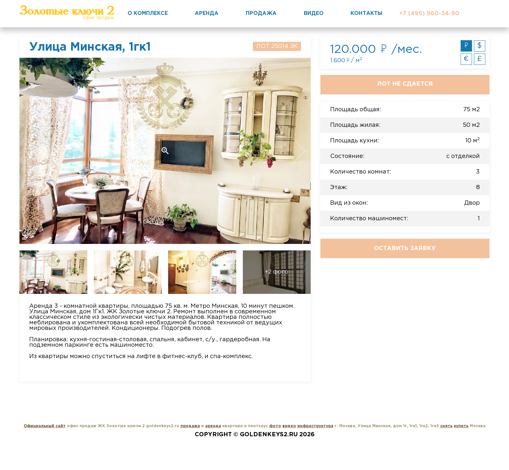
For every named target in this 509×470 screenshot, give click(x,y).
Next (281, 151)
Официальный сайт (45, 426)
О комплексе (148, 13)
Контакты (366, 13)
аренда (213, 426)
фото (275, 426)
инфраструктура (315, 426)
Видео (314, 13)
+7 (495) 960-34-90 (429, 13)
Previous (48, 151)
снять (446, 426)
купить (461, 426)
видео (289, 426)
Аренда (206, 13)
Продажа (261, 13)
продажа (190, 426)
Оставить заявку (405, 248)
